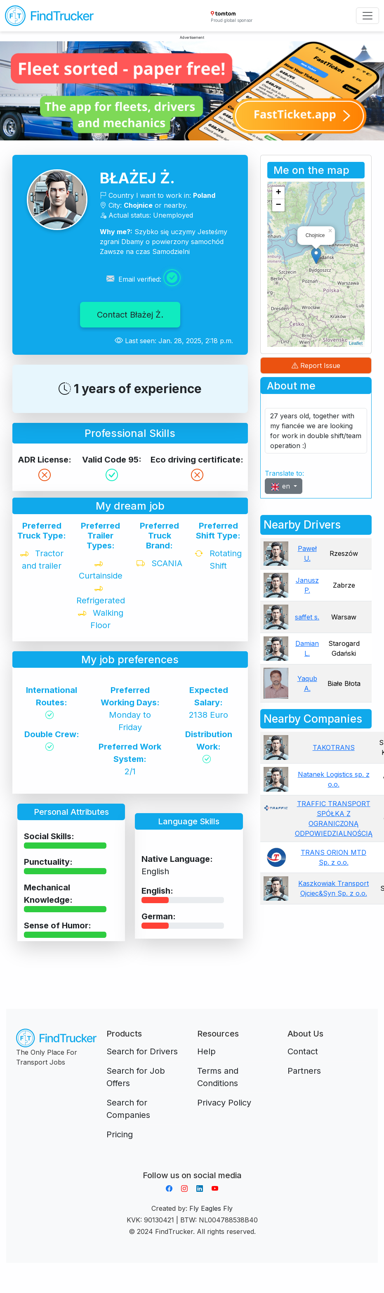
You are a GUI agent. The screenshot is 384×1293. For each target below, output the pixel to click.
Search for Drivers (142, 1051)
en (281, 486)
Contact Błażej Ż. (130, 315)
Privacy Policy (224, 1103)
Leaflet (356, 343)
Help (206, 1051)
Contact (302, 1051)
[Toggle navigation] (367, 15)
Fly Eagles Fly (211, 1208)
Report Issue (316, 365)
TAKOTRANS (334, 747)
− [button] (278, 205)
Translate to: (284, 473)
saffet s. (307, 617)
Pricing (119, 1134)
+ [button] (278, 193)
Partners (304, 1071)
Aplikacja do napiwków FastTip (192, 1165)
